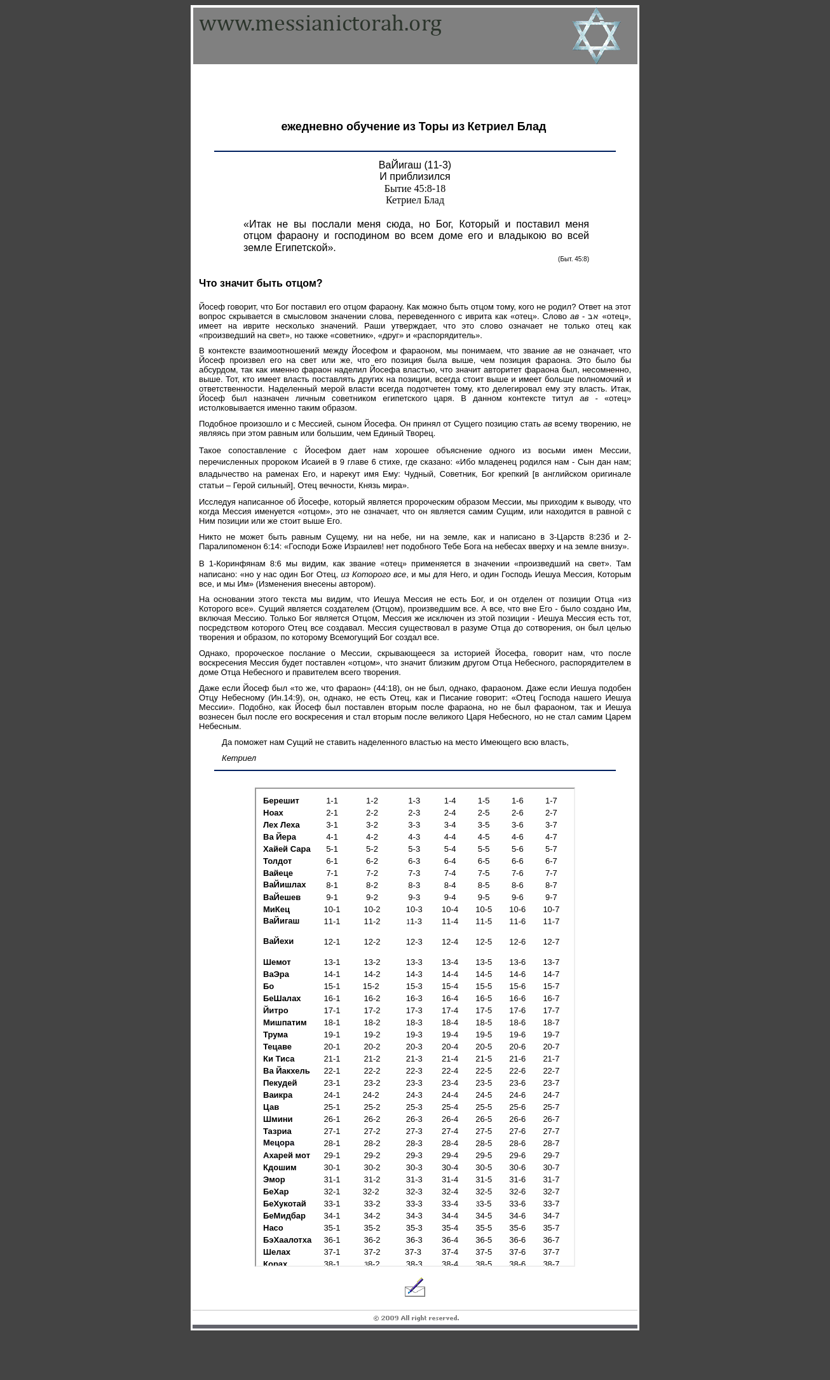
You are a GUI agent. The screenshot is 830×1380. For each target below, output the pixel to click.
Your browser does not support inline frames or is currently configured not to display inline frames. (415, 1027)
